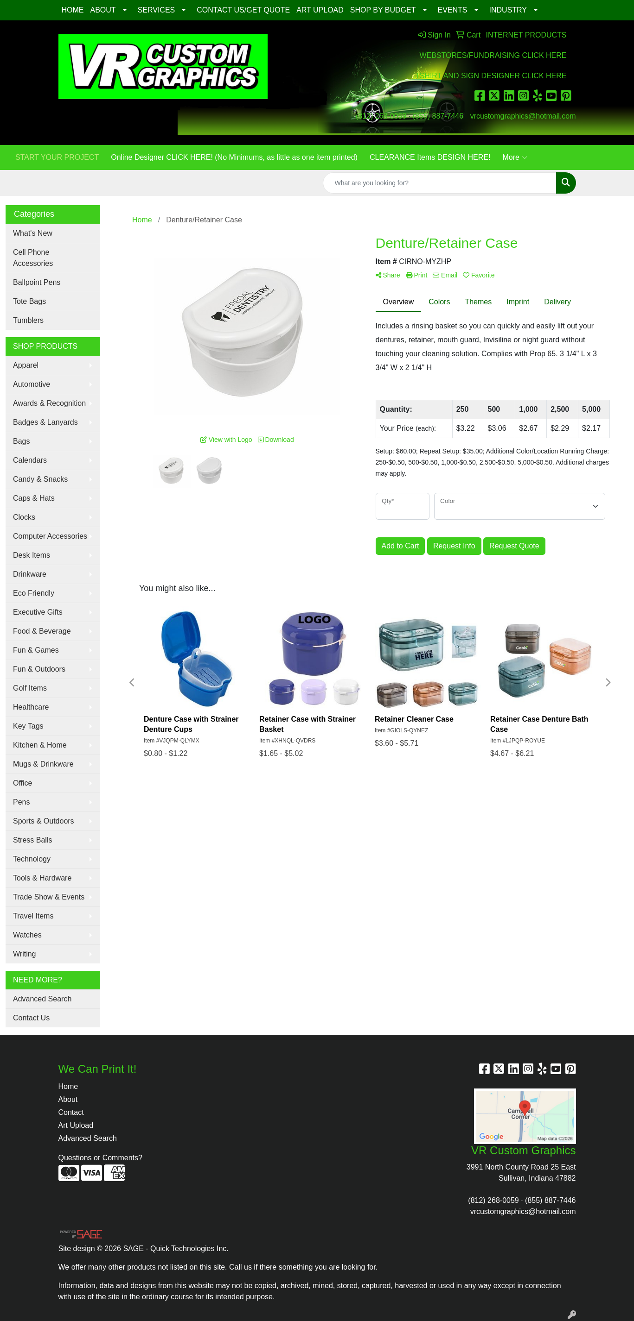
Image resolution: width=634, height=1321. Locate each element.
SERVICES (156, 10)
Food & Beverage (42, 631)
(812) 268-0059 (381, 116)
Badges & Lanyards (45, 422)
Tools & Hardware (42, 878)
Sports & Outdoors (43, 821)
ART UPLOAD (320, 10)
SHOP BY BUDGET (383, 10)
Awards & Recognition (49, 403)
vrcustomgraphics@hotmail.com (523, 116)
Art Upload (76, 1125)
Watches (27, 935)
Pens (21, 802)
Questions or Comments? (100, 1158)
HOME (73, 10)
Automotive (31, 384)
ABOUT (103, 10)
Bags (21, 441)
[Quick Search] (440, 183)
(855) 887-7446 (438, 116)
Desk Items (31, 555)
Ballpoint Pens (36, 282)
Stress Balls (32, 840)
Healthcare (31, 707)
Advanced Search (42, 999)
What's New (32, 233)
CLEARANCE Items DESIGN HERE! (430, 157)
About (68, 1099)
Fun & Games (36, 650)
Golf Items (30, 688)
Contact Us (31, 1018)
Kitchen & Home (40, 745)
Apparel (25, 365)
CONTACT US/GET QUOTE (243, 10)
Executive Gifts (38, 612)
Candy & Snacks (40, 479)
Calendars (30, 460)
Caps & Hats (34, 498)
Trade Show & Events (48, 897)
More (514, 157)
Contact (71, 1112)
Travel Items (33, 916)
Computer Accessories (50, 536)
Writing (24, 954)
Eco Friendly (33, 593)
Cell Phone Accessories (33, 257)
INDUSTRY (508, 10)
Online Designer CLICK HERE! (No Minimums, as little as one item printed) (234, 157)
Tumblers (28, 320)
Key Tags (28, 726)
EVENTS (452, 10)
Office (22, 783)
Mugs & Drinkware (43, 764)
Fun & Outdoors (39, 669)
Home (68, 1086)
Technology (32, 859)
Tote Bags (29, 301)
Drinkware (29, 574)
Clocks (24, 517)
